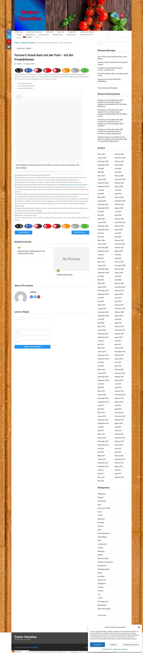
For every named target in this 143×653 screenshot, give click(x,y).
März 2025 (101, 175)
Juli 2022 (101, 232)
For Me (100, 514)
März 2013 (101, 433)
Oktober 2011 (119, 462)
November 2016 (103, 354)
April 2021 (118, 257)
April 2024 (118, 193)
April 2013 (118, 430)
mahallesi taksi (75, 651)
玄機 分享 (45, 651)
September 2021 (103, 250)
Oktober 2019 (119, 290)
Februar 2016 (119, 369)
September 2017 (103, 336)
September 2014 (103, 401)
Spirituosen (102, 579)
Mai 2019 (101, 300)
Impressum (124, 649)
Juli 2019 (101, 297)
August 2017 (119, 336)
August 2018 (119, 315)
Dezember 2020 (120, 264)
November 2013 (103, 419)
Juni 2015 (118, 383)
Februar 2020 (119, 282)
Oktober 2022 (119, 225)
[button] (139, 627)
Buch (99, 504)
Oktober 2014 (119, 397)
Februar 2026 (119, 153)
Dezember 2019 (120, 286)
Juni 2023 (118, 211)
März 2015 (101, 390)
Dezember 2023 (120, 200)
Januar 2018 (102, 329)
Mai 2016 (101, 365)
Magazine (101, 550)
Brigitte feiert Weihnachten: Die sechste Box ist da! (31, 251)
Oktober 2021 (119, 247)
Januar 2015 (102, 394)
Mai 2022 (101, 236)
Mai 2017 (101, 343)
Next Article (80, 231)
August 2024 (119, 186)
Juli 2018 (101, 318)
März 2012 (101, 455)
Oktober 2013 (119, 419)
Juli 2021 (101, 254)
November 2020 (103, 268)
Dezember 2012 (120, 437)
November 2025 (103, 160)
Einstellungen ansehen (131, 645)
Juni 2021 (118, 254)
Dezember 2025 (120, 157)
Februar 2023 (119, 218)
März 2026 (101, 153)
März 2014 (101, 412)
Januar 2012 (102, 458)
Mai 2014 (101, 408)
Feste (18, 36)
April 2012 (118, 451)
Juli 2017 (101, 340)
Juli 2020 (101, 275)
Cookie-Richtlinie (107, 649)
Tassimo (101, 586)
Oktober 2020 (119, 268)
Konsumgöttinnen (104, 532)
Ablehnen (113, 645)
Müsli (47, 174)
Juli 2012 (101, 448)
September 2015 (103, 379)
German (27, 37)
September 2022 (103, 229)
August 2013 (119, 422)
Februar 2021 (119, 261)
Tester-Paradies (25, 636)
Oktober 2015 (119, 376)
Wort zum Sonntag (104, 608)
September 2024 (103, 186)
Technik (100, 590)
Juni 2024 (118, 189)
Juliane (19, 63)
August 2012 (119, 444)
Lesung (100, 547)
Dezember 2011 (120, 458)
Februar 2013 (119, 433)
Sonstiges (61, 32)
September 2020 (103, 272)
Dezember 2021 (120, 243)
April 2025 (118, 171)
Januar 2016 (102, 372)
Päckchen (47, 76)
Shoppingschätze (88, 34)
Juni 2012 (118, 448)
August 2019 (119, 293)
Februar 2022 (119, 239)
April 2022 (118, 236)
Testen (19, 34)
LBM (99, 540)
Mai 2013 (101, 430)
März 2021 (101, 261)
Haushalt (101, 522)
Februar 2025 (119, 175)
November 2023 (103, 203)
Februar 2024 (119, 196)
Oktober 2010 (119, 476)
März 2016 (101, 369)
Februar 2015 (119, 390)
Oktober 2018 (119, 311)
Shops (100, 572)
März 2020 (101, 282)
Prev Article (23, 231)
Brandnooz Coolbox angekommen (109, 133)
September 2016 (103, 358)
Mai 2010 (101, 480)
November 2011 (103, 462)
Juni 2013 (118, 426)
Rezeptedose (102, 565)
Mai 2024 (101, 193)
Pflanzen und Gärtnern (105, 561)
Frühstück (38, 200)
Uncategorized (103, 601)
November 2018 (103, 311)
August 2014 (119, 401)
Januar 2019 (102, 308)
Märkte (100, 554)
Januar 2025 (102, 178)
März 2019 (101, 304)
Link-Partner (102, 614)
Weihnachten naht (65, 274)
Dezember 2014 (120, 394)
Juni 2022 (118, 232)
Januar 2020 (102, 286)
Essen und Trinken (89, 32)
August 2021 (119, 250)
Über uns (50, 32)
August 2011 (119, 465)
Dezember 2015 (120, 372)
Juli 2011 (101, 469)
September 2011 (103, 465)
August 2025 (119, 164)
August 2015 (119, 379)
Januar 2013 (102, 437)
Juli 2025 (101, 168)
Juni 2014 (118, 404)
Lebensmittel (31, 34)
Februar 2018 (119, 325)
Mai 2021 (101, 257)
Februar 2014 (119, 412)
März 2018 (101, 325)
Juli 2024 (101, 189)
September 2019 (103, 293)
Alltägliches (44, 34)
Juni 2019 (118, 297)
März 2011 (101, 476)
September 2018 (103, 315)
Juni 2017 (118, 340)
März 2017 (101, 347)
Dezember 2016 (120, 351)
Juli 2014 (101, 404)
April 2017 (118, 343)
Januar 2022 (102, 243)
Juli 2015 (101, 383)
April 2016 (118, 365)
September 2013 (103, 422)
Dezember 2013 (120, 415)
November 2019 (103, 290)
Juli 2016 (101, 361)
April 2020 (118, 279)
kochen (47, 177)
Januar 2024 (102, 200)
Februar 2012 (119, 455)
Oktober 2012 (119, 440)
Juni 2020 (118, 275)
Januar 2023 (102, 221)
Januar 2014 (102, 415)
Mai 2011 (101, 473)
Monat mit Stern (103, 557)
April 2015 (118, 387)
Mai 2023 (101, 214)
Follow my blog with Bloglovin (108, 87)
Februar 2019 (119, 304)
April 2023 (118, 214)
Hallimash (101, 518)
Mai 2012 (101, 451)
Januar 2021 (102, 264)
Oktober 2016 (119, 354)
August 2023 (119, 207)
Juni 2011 (118, 469)
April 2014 (118, 408)
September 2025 (103, 164)
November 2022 (103, 225)
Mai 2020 (101, 279)
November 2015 (103, 376)
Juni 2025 (118, 168)
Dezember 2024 (120, 178)
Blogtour (101, 496)
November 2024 (103, 182)
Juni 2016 (118, 361)
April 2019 (118, 300)
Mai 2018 (101, 322)
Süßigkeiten (72, 34)
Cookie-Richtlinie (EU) (34, 32)
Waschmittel (102, 604)
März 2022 (101, 239)
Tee (99, 593)
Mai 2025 (101, 171)
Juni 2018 (118, 318)
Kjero (99, 529)
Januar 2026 (102, 157)
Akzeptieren (97, 645)
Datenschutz (116, 649)
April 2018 (118, 322)
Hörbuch (101, 525)
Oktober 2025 (119, 160)
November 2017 (103, 333)
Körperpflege (59, 34)
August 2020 (119, 272)
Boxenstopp (73, 32)
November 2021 (103, 247)
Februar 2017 (119, 347)
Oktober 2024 (119, 182)
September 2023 (103, 207)
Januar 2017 (102, 351)
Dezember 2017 (120, 329)
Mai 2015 (101, 387)
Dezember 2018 (120, 308)
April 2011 (118, 473)
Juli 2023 (101, 211)
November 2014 (103, 397)
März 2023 (101, 218)
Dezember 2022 (120, 221)
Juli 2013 (101, 426)
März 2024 (101, 196)
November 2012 (103, 440)
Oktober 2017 (119, 333)
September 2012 (103, 444)
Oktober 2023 (119, 203)
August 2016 (119, 358)
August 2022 (119, 229)
